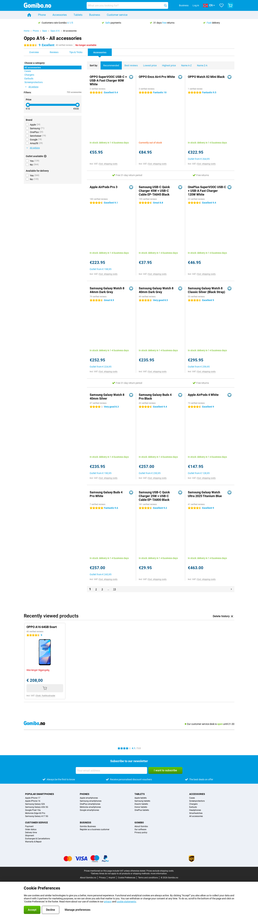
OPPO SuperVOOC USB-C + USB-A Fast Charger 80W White (108, 80)
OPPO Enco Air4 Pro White (157, 77)
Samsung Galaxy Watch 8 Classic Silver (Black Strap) (206, 290)
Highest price (167, 64)
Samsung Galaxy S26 (35, 804)
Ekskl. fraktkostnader (45, 695)
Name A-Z (185, 64)
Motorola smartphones (90, 807)
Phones (84, 794)
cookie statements (126, 901)
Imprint (112, 877)
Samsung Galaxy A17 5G (36, 816)
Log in (196, 5)
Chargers (193, 804)
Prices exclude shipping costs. (160, 871)
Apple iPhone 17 (32, 798)
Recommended (110, 64)
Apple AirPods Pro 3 (103, 187)
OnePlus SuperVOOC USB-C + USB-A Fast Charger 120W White (207, 190)
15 (114, 589)
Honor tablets (141, 807)
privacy (108, 901)
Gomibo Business (88, 826)
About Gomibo (141, 826)
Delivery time (31, 832)
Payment (29, 826)
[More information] (45, 156)
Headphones (195, 810)
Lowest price (148, 64)
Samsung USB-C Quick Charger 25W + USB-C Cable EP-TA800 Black (154, 495)
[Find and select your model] (127, 5)
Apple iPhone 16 (32, 801)
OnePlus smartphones (90, 804)
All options (31, 86)
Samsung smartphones (90, 801)
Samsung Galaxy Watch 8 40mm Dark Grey (156, 290)
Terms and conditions (148, 877)
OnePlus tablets (142, 810)
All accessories (70, 31)
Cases (192, 798)
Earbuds (193, 807)
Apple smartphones (89, 798)
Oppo (44, 31)
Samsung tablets (142, 801)
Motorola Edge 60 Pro (35, 813)
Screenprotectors (197, 801)
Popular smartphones (39, 794)
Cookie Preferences (126, 877)
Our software (140, 829)
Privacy (102, 877)
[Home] (29, 15)
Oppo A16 (55, 31)
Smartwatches (195, 813)
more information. (159, 873)
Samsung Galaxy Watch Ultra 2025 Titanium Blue (205, 494)
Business (94, 14)
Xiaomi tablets (141, 804)
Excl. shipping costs (108, 164)
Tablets (78, 14)
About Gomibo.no (88, 877)
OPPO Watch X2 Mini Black (206, 77)
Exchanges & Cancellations (37, 838)
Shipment (29, 835)
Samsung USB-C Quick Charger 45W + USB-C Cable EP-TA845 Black (154, 190)
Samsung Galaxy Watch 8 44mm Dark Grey (107, 290)
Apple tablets (141, 798)
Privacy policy (141, 832)
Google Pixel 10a (33, 810)
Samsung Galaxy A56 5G (36, 807)
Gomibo (139, 822)
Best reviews (130, 64)
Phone (42, 14)
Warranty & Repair (33, 841)
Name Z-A (200, 64)
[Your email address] (111, 770)
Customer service (117, 14)
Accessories (59, 14)
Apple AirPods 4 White (203, 395)
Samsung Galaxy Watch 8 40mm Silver (107, 396)
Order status (30, 829)
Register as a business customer (94, 829)
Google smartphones (89, 810)
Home (26, 31)
